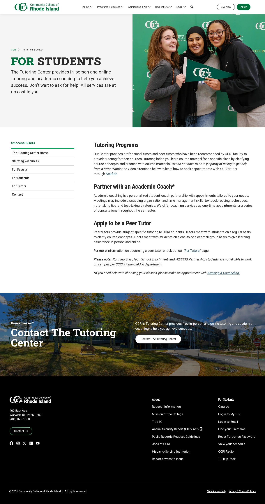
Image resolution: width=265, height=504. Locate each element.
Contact (17, 194)
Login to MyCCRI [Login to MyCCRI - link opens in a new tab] (229, 414)
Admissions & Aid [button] (137, 6)
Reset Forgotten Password (236, 436)
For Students (20, 178)
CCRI (13, 49)
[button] (191, 7)
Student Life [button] (162, 6)
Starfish (111, 174)
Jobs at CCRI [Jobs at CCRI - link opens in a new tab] (161, 444)
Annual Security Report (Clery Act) (175, 429)
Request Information (166, 406)
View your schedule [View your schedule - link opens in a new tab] (231, 444)
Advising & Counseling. (223, 273)
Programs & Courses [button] (108, 6)
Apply (244, 6)
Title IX (157, 422)
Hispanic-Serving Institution (171, 451)
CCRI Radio (226, 451)
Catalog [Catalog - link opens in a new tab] (223, 406)
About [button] (85, 6)
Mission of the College (167, 414)
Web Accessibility (216, 491)
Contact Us (21, 431)
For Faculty (19, 169)
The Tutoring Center (32, 49)
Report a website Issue (167, 459)
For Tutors (19, 186)
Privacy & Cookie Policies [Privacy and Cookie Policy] (242, 491)
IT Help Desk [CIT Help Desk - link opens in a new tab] (227, 459)
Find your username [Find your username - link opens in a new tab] (231, 429)
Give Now (226, 7)
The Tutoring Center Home (30, 153)
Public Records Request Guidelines (176, 436)
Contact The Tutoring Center (158, 339)
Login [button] (179, 6)
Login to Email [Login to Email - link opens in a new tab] (228, 422)
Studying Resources (25, 161)
